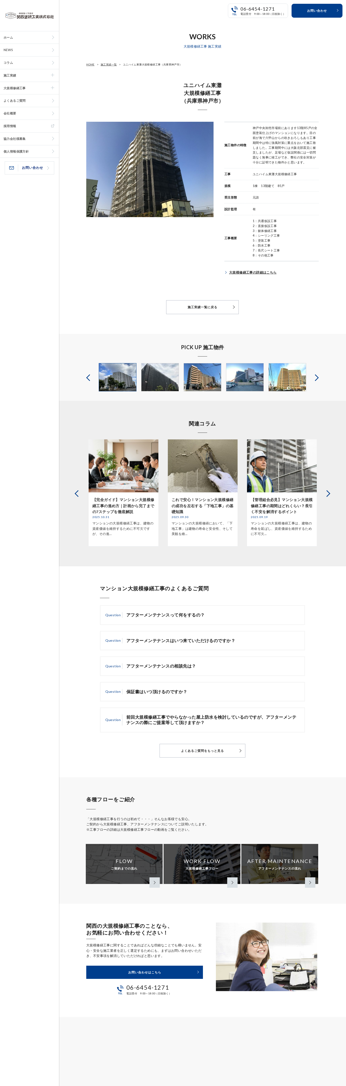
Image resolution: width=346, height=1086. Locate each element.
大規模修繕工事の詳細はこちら (253, 272)
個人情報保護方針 (16, 151)
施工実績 (10, 75)
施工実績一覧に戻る (202, 307)
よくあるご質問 (15, 100)
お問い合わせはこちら (144, 972)
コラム (8, 63)
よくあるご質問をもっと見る (202, 751)
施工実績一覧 (109, 64)
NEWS (8, 50)
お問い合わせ (32, 168)
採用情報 (10, 126)
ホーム (8, 37)
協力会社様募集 (15, 139)
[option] (117, 377)
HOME (90, 64)
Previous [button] (89, 377)
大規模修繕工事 (15, 88)
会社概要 (10, 113)
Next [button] (316, 377)
